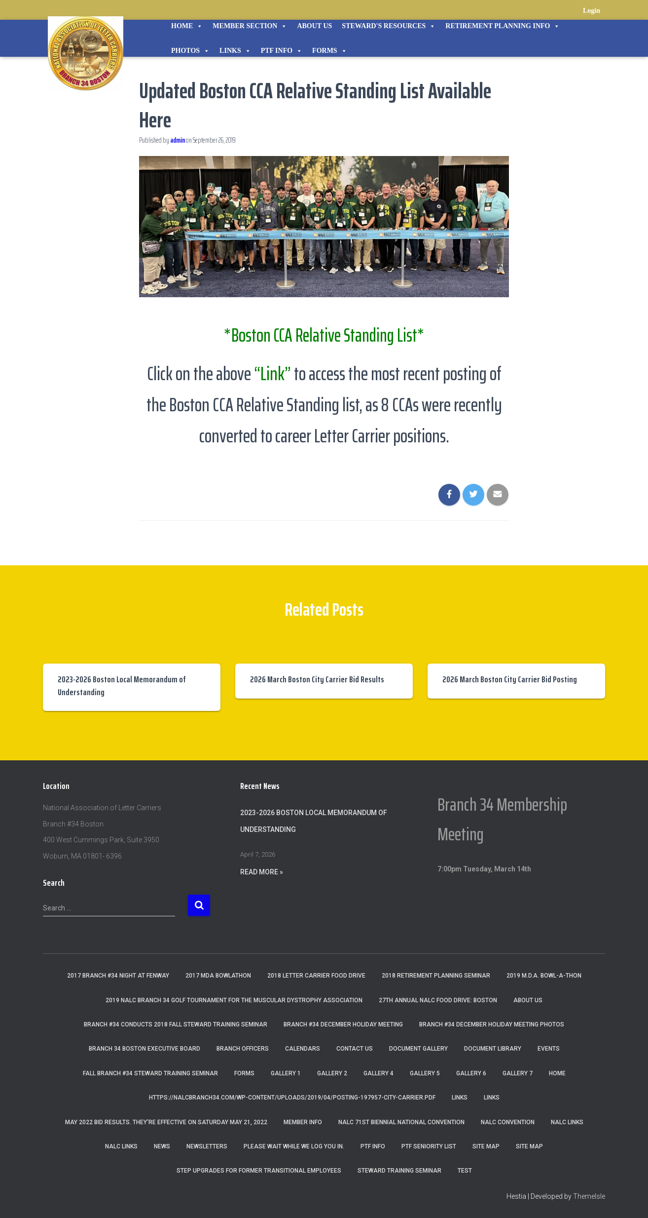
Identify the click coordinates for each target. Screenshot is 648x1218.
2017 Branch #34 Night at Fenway (118, 975)
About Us (314, 26)
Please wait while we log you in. (294, 1146)
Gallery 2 (332, 1073)
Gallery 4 (378, 1073)
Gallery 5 (425, 1073)
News (162, 1146)
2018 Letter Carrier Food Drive (316, 975)
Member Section (250, 26)
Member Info (303, 1122)
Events (549, 1048)
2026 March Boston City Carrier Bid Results (317, 679)
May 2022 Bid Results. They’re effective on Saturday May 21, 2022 (166, 1122)
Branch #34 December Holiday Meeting (343, 1024)
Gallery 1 (286, 1073)
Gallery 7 (518, 1073)
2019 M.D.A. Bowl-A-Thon (543, 975)
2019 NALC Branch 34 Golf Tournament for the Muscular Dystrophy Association (234, 1000)
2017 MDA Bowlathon (218, 975)
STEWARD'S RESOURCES (388, 26)
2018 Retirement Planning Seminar (436, 975)
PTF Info (281, 51)
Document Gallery (418, 1048)
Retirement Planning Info (502, 26)
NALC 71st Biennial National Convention (401, 1122)
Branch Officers (242, 1048)
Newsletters (206, 1146)
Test (465, 1170)
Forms (329, 51)
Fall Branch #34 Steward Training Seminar (150, 1073)
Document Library (492, 1048)
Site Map (486, 1146)
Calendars (302, 1048)
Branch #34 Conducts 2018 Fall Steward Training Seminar (175, 1024)
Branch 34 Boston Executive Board (144, 1048)
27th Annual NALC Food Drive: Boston (438, 1000)
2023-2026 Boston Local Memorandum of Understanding (122, 685)
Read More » (261, 872)
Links (235, 51)
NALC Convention (508, 1122)
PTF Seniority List (428, 1146)
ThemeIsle (589, 1196)
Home (187, 26)
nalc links (567, 1122)
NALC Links (121, 1146)
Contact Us (354, 1048)
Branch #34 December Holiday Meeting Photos (491, 1024)
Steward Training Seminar (399, 1170)
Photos (190, 51)
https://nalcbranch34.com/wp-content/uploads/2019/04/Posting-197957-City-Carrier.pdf (292, 1097)
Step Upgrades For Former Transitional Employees (259, 1170)
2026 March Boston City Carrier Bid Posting (509, 679)
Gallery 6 (471, 1073)
